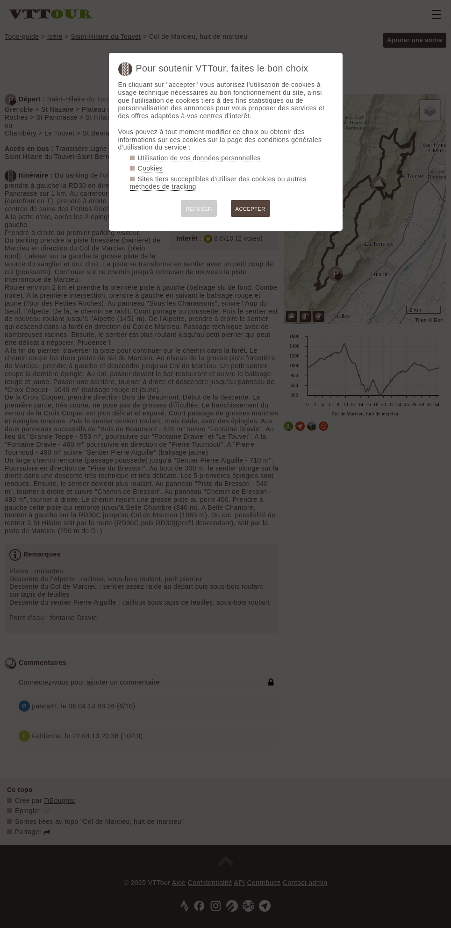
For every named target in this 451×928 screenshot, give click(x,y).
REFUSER (199, 209)
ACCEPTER (250, 209)
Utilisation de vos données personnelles (199, 158)
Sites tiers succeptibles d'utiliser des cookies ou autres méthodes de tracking (218, 183)
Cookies (150, 168)
